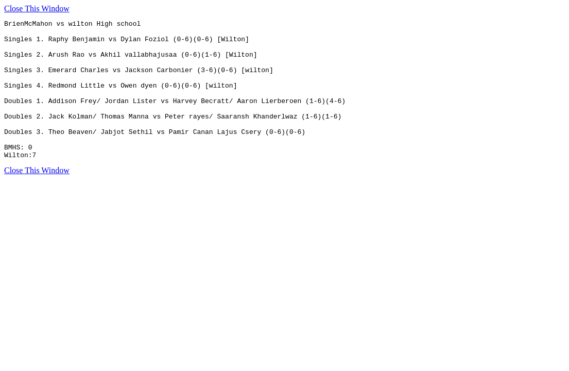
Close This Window (37, 8)
